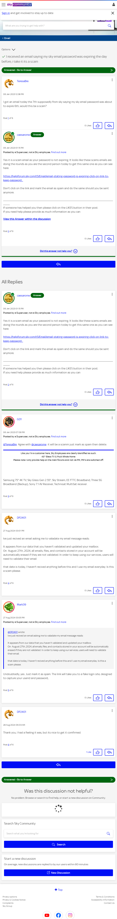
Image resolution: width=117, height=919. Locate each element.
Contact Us (109, 903)
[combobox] (53, 26)
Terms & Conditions (105, 897)
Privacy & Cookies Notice (14, 900)
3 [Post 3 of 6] (8, 496)
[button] (112, 79)
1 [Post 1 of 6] (8, 118)
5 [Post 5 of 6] (8, 690)
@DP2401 (13, 632)
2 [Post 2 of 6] (8, 231)
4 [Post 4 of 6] (8, 583)
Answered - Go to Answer (58, 70)
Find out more (58, 152)
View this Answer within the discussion (27, 219)
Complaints (8, 903)
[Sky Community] (20, 4)
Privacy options (10, 897)
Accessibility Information (102, 900)
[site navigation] (3, 4)
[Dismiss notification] (112, 13)
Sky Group (7, 906)
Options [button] (6, 49)
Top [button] (60, 889)
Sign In (113, 5)
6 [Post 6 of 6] (8, 744)
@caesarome (38, 444)
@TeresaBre (10, 444)
